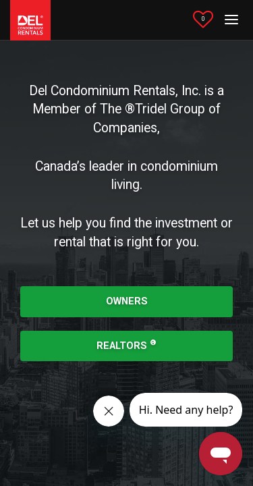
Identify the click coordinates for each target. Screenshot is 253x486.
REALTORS (126, 344)
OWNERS (127, 301)
